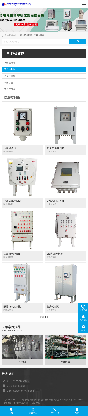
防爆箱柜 (28, 35)
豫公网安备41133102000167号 (27, 403)
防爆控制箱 (39, 35)
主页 (20, 35)
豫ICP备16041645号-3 (75, 400)
